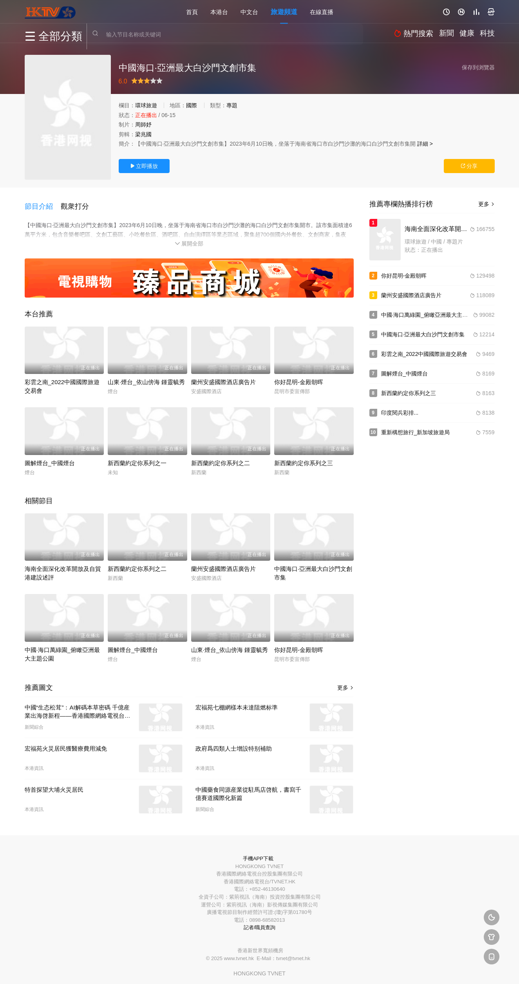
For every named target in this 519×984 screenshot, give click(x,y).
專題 (231, 105)
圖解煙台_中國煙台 (50, 457)
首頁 (192, 11)
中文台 (249, 11)
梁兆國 (143, 134)
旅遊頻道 (284, 11)
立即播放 (144, 166)
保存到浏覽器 (478, 67)
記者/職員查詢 (260, 922)
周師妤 (143, 124)
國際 (191, 105)
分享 (469, 166)
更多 (345, 682)
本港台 (219, 11)
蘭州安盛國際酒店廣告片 (223, 376)
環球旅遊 (146, 105)
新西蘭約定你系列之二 (220, 457)
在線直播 (321, 11)
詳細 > (425, 144)
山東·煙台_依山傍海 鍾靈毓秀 (146, 376)
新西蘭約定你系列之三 (303, 457)
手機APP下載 (258, 853)
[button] (43, 203)
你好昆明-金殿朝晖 (298, 376)
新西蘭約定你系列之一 (137, 457)
